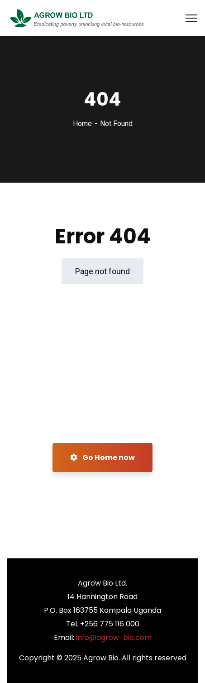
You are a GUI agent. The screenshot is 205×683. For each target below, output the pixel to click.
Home (82, 123)
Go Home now (102, 457)
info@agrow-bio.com (114, 637)
